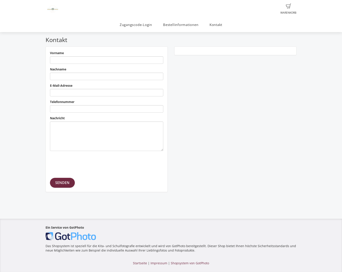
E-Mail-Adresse (61, 85)
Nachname (58, 69)
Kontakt (216, 24)
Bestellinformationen (180, 24)
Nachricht (57, 118)
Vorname (57, 53)
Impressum (159, 263)
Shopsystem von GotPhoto (190, 263)
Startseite (140, 263)
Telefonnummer (62, 102)
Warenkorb (288, 9)
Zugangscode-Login (136, 24)
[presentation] (83, 162)
